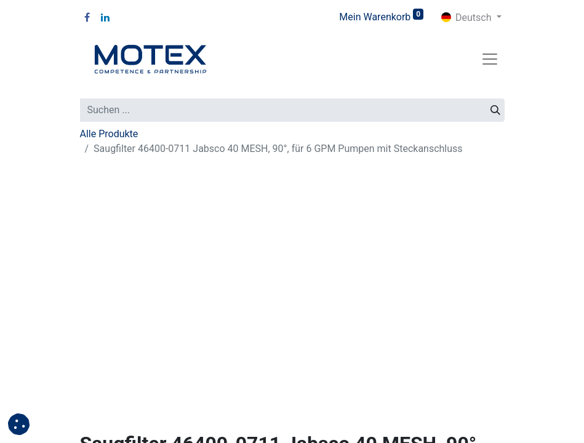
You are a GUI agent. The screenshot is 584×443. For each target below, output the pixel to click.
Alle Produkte (109, 134)
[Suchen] (495, 110)
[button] (19, 424)
